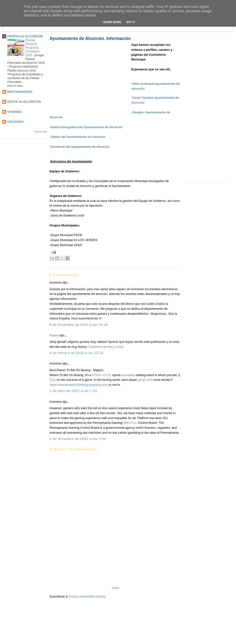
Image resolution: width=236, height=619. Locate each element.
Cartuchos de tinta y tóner (105, 346)
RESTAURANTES (19, 91)
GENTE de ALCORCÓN (24, 101)
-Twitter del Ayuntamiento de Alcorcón (77, 137)
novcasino (128, 375)
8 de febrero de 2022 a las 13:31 (77, 353)
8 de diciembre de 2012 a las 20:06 (79, 324)
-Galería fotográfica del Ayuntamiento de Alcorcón (86, 127)
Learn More (111, 22)
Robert (54, 335)
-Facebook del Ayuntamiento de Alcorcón (80, 146)
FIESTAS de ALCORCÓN (25, 36)
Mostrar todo (40, 131)
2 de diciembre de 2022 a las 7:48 (78, 439)
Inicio (115, 588)
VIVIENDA (14, 112)
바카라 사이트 (102, 375)
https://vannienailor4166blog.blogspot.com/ (79, 384)
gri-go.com (145, 380)
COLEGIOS (15, 121)
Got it (130, 22)
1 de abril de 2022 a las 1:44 (73, 391)
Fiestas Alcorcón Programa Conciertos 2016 (32, 47)
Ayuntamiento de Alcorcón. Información (90, 38)
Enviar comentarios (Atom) (87, 596)
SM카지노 (130, 422)
